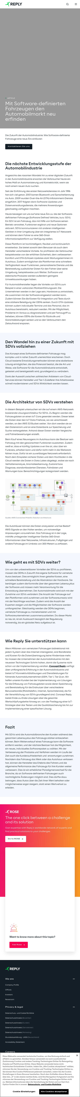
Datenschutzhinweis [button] (18, 1018)
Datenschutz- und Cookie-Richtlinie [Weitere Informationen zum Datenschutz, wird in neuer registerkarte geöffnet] (44, 1085)
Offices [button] (8, 990)
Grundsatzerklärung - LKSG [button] (22, 1037)
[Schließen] (77, 1055)
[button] (18, 146)
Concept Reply (57, 666)
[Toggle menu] (76, 4)
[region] (40, 1075)
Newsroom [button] (9, 999)
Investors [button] (9, 995)
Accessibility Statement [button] (15, 1042)
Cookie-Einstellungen (24, 1092)
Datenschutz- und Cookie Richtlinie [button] (19, 1013)
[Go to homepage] (13, 4)
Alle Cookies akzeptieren (54, 1092)
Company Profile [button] (12, 985)
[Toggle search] (67, 4)
